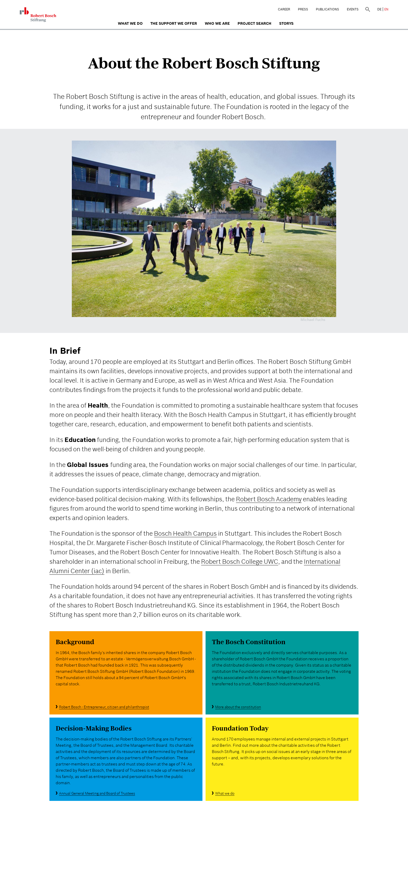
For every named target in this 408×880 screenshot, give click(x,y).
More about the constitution (238, 707)
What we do (130, 23)
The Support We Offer (173, 23)
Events (353, 9)
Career (284, 9)
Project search (254, 23)
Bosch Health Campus (185, 533)
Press (303, 9)
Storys (286, 23)
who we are (217, 23)
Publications (327, 9)
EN (386, 9)
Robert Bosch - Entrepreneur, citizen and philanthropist (104, 707)
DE (379, 9)
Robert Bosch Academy (269, 499)
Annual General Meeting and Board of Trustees (97, 793)
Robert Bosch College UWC (239, 562)
